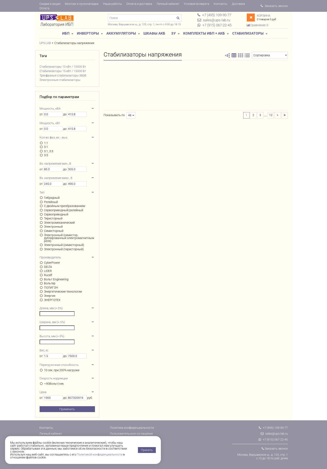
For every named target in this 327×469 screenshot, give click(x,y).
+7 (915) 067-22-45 (273, 439)
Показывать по (114, 115)
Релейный (51, 201)
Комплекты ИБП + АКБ (204, 33)
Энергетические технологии (63, 291)
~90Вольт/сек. (54, 383)
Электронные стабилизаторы (60, 80)
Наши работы (112, 3)
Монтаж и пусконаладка (82, 3)
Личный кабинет (168, 3)
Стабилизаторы (248, 33)
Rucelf (48, 275)
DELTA (48, 266)
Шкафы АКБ (154, 33)
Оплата (44, 8)
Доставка (238, 3)
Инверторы (88, 33)
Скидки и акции (49, 3)
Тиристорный (53, 218)
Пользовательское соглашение (131, 433)
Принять (147, 450)
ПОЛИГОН (51, 287)
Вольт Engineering (56, 279)
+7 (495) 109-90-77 (273, 427)
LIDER (48, 270)
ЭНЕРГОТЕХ (52, 299)
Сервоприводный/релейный (63, 210)
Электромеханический (59, 222)
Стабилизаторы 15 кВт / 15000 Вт (63, 71)
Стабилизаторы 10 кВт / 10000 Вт (63, 66)
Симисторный (53, 230)
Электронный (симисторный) (64, 244)
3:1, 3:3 (48, 151)
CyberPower (52, 262)
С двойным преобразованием (64, 205)
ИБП (65, 33)
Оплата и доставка (139, 3)
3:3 (46, 155)
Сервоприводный (56, 214)
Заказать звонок (274, 5)
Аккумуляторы (121, 33)
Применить (67, 409)
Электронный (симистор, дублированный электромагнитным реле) (69, 238)
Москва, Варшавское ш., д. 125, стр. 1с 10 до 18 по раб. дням (262, 456)
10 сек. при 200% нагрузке (61, 370)
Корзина (263, 15)
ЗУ (173, 33)
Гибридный (52, 197)
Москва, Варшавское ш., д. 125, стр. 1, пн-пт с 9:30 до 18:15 (144, 24)
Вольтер (49, 283)
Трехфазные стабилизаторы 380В (63, 75)
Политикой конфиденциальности (100, 454)
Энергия (49, 295)
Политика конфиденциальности (132, 427)
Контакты (220, 3)
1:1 (46, 142)
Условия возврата (196, 3)
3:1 (46, 146)
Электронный (53, 226)
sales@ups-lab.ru (274, 433)
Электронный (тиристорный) (64, 249)
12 (270, 115)
